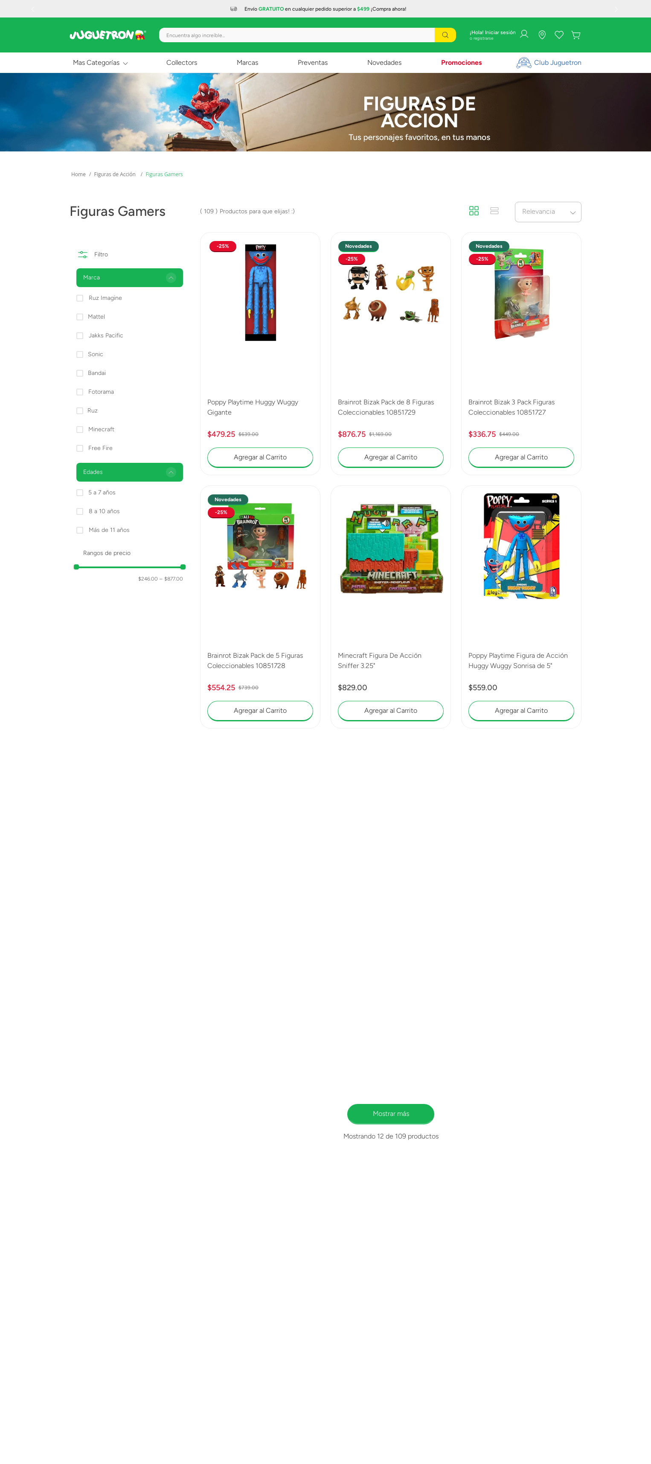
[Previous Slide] (33, 9)
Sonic (95, 354)
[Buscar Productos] (445, 35)
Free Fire (100, 448)
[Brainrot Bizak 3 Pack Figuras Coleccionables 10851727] (521, 353)
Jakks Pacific (106, 335)
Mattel (96, 316)
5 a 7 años (102, 492)
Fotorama (101, 391)
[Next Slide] (617, 9)
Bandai (97, 373)
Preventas (313, 62)
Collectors (181, 62)
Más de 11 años (109, 530)
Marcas (247, 62)
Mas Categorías (96, 62)
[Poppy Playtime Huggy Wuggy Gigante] (260, 353)
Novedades (384, 62)
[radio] (474, 211)
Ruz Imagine (105, 298)
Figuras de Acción (114, 174)
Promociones (461, 62)
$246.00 (148, 579)
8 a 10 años (104, 511)
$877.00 (171, 579)
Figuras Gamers (164, 174)
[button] (129, 278)
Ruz (92, 410)
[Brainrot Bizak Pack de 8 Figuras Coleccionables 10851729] (390, 353)
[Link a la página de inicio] (78, 174)
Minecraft (101, 429)
